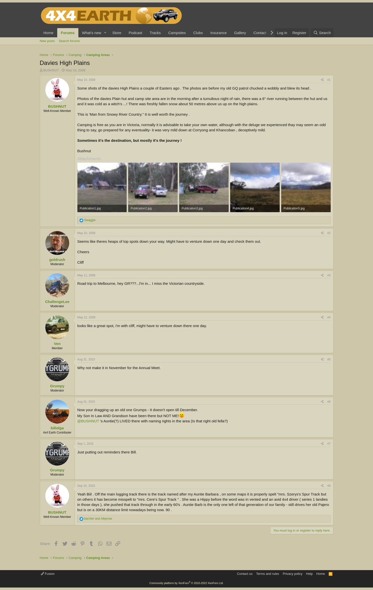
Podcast (135, 33)
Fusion (48, 574)
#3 (328, 275)
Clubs (198, 33)
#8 (328, 486)
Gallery (240, 33)
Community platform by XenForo (187, 583)
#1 (328, 80)
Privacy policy (292, 574)
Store (116, 33)
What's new (91, 33)
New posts (47, 41)
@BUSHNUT (88, 421)
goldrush (57, 259)
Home (48, 33)
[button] (105, 32)
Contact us (244, 574)
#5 (328, 359)
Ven (57, 344)
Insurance (218, 33)
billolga (57, 428)
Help (309, 574)
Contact (260, 33)
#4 (328, 317)
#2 (328, 233)
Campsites (177, 33)
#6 (328, 401)
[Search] (322, 32)
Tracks (155, 33)
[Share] (322, 80)
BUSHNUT (51, 70)
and (98, 518)
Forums (68, 33)
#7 (328, 443)
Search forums (69, 41)
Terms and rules (267, 574)
